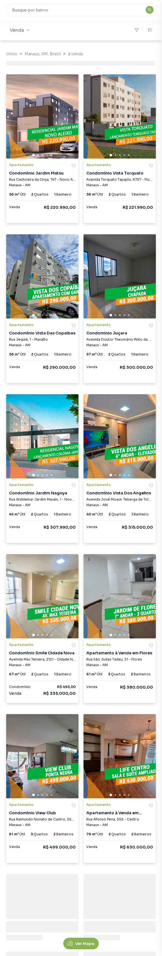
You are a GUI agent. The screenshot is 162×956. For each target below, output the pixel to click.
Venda (20, 30)
